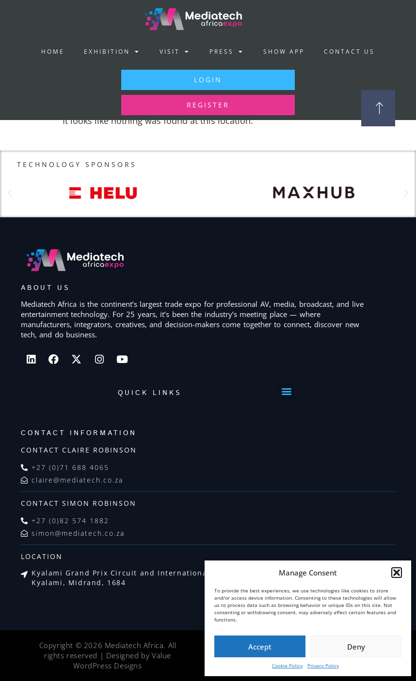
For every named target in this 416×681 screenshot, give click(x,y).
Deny (356, 646)
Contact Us (349, 51)
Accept (260, 646)
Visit (175, 52)
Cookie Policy (287, 665)
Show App (283, 51)
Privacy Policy (323, 665)
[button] (396, 572)
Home (52, 51)
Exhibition (112, 52)
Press (226, 52)
